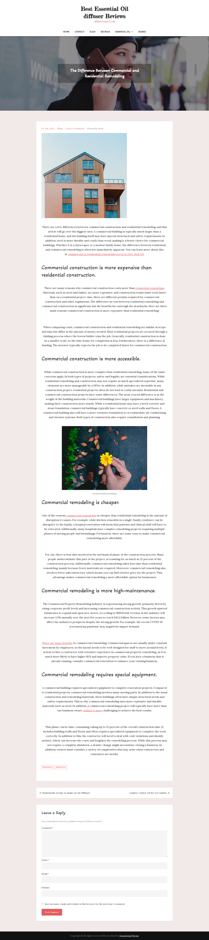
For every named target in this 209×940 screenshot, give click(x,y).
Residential (61, 767)
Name (45, 860)
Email (45, 873)
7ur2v (100, 128)
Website (46, 887)
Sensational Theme (129, 935)
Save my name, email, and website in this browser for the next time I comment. (85, 904)
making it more (92, 710)
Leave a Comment (75, 128)
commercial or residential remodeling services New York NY (106, 254)
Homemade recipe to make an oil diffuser (66, 792)
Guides (142, 31)
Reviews (105, 31)
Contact (79, 31)
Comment (47, 828)
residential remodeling (149, 288)
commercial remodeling (81, 515)
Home (66, 31)
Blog (92, 31)
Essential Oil (122, 31)
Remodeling (48, 767)
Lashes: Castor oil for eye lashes (148, 792)
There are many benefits (57, 643)
